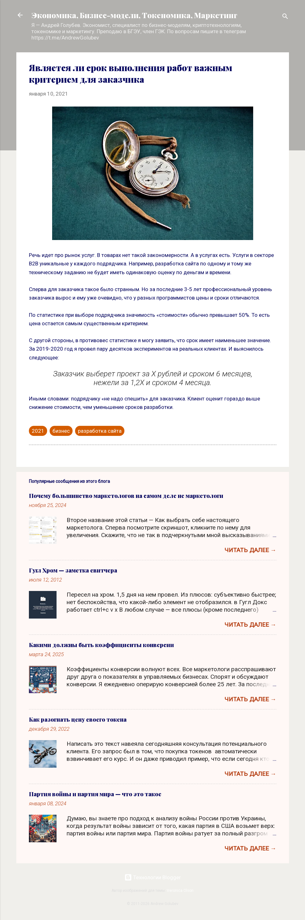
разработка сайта (100, 431)
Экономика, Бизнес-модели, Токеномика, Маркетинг (134, 15)
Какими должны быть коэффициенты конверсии (101, 645)
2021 (38, 431)
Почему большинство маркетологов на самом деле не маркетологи (126, 495)
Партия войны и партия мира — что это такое (95, 794)
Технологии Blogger (152, 877)
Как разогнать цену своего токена (78, 719)
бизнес (61, 431)
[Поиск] (285, 17)
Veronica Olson (180, 890)
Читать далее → (250, 550)
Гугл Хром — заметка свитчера (73, 570)
